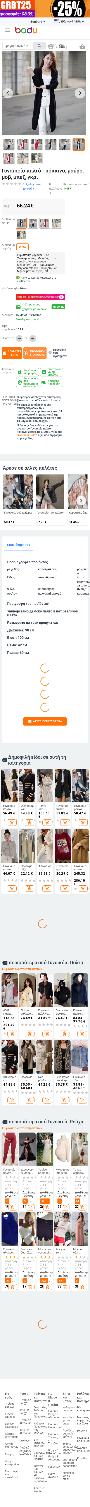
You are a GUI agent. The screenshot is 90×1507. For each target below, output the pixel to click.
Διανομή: (7, 312)
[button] (7, 30)
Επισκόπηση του (18, 542)
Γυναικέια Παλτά (27, 432)
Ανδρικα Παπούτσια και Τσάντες (40, 1426)
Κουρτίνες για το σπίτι (69, 1418)
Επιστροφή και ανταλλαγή (11, 1472)
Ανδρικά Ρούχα (24, 1409)
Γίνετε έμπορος (10, 1413)
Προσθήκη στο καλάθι (34, 350)
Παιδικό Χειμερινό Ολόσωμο (25, 1448)
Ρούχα (23, 1391)
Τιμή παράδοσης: (8, 325)
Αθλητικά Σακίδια (39, 1487)
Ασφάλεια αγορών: (8, 368)
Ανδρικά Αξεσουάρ (25, 1429)
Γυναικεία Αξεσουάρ (25, 1419)
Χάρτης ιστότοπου (11, 1433)
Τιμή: (6, 203)
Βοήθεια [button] (37, 21)
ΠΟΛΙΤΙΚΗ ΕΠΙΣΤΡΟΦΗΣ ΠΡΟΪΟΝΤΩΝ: (8, 398)
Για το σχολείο (53, 1473)
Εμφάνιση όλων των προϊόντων (22, 966)
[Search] (17, 46)
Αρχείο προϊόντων (11, 1443)
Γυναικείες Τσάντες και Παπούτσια (40, 1410)
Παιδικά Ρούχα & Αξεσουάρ (54, 1411)
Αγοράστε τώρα (12, 350)
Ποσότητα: (8, 336)
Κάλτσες (24, 1438)
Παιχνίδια (54, 1464)
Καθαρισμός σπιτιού (70, 1407)
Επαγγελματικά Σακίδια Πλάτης (43, 1453)
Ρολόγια (82, 1428)
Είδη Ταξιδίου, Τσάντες (39, 1440)
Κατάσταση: (8, 286)
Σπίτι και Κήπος (67, 1395)
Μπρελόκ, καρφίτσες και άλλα (83, 1418)
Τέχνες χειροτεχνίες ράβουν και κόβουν (70, 1446)
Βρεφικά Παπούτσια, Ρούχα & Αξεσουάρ (55, 1453)
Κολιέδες (82, 1456)
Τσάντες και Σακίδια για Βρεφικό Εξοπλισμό (40, 1471)
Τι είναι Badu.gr (9, 1403)
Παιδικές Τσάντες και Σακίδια (53, 1436)
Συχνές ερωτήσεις (11, 1423)
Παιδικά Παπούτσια (55, 1423)
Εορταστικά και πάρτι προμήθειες (70, 1460)
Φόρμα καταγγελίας (12, 1460)
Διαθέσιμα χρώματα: (8, 218)
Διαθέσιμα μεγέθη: (8, 244)
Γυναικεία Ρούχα (25, 1399)
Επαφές (9, 1452)
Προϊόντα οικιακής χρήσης (68, 1431)
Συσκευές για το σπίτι (68, 1473)
